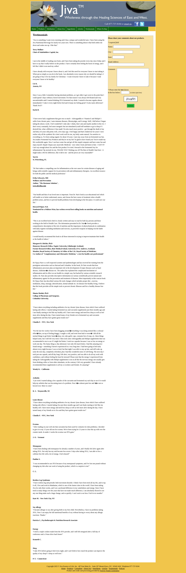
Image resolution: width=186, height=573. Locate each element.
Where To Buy (102, 29)
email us (127, 24)
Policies (122, 568)
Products (42, 29)
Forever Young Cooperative (109, 571)
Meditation (51, 29)
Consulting (78, 568)
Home (34, 29)
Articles (80, 29)
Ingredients (71, 29)
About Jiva (61, 29)
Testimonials (90, 29)
